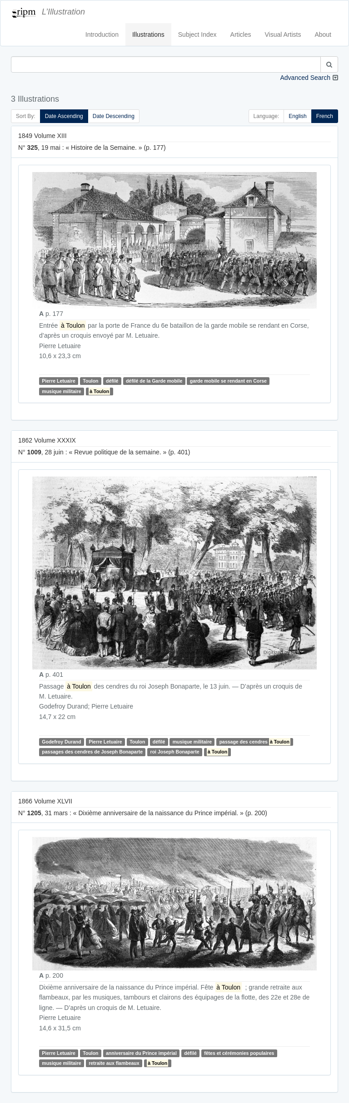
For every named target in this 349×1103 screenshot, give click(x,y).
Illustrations (148, 34)
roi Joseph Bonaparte (174, 751)
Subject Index (197, 34)
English (297, 116)
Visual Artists (283, 34)
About (322, 34)
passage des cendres (254, 741)
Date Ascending (64, 116)
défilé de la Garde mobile (154, 381)
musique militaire (61, 391)
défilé (112, 381)
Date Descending (114, 116)
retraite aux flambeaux (114, 1063)
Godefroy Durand (61, 741)
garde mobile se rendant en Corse (228, 381)
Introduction (102, 34)
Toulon (90, 381)
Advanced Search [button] (305, 77)
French (324, 116)
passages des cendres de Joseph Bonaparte (92, 751)
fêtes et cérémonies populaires (239, 1053)
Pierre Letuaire (58, 381)
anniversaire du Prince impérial (141, 1053)
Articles (240, 34)
